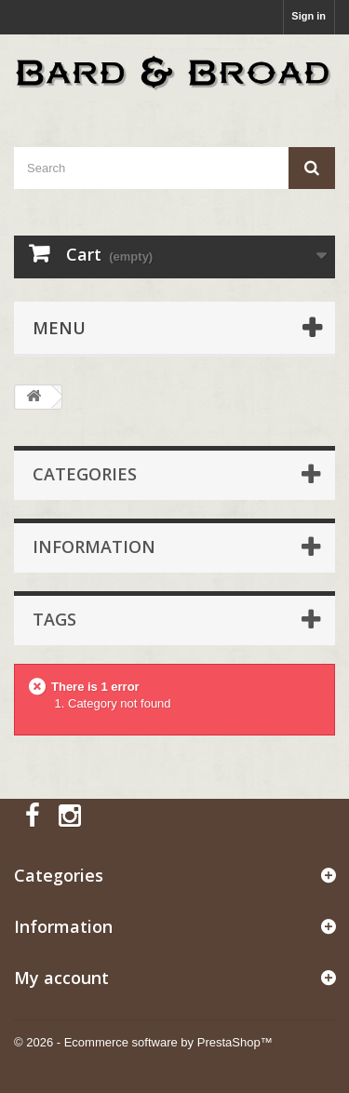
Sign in (308, 15)
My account (61, 977)
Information (94, 546)
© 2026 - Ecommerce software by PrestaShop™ (143, 1042)
